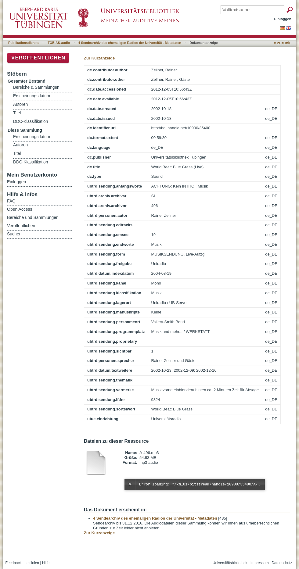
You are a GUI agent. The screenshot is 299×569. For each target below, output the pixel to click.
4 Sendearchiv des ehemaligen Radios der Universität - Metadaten (129, 43)
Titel (17, 113)
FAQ (11, 201)
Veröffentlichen (38, 57)
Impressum (259, 563)
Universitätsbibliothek (230, 563)
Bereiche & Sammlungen (36, 87)
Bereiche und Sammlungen (33, 217)
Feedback (13, 563)
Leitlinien (31, 563)
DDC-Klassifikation (30, 121)
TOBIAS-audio (59, 43)
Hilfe (45, 563)
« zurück (282, 43)
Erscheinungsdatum (31, 96)
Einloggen (283, 19)
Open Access (19, 209)
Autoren (20, 104)
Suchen (14, 233)
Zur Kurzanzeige (99, 58)
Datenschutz (282, 563)
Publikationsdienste (23, 43)
